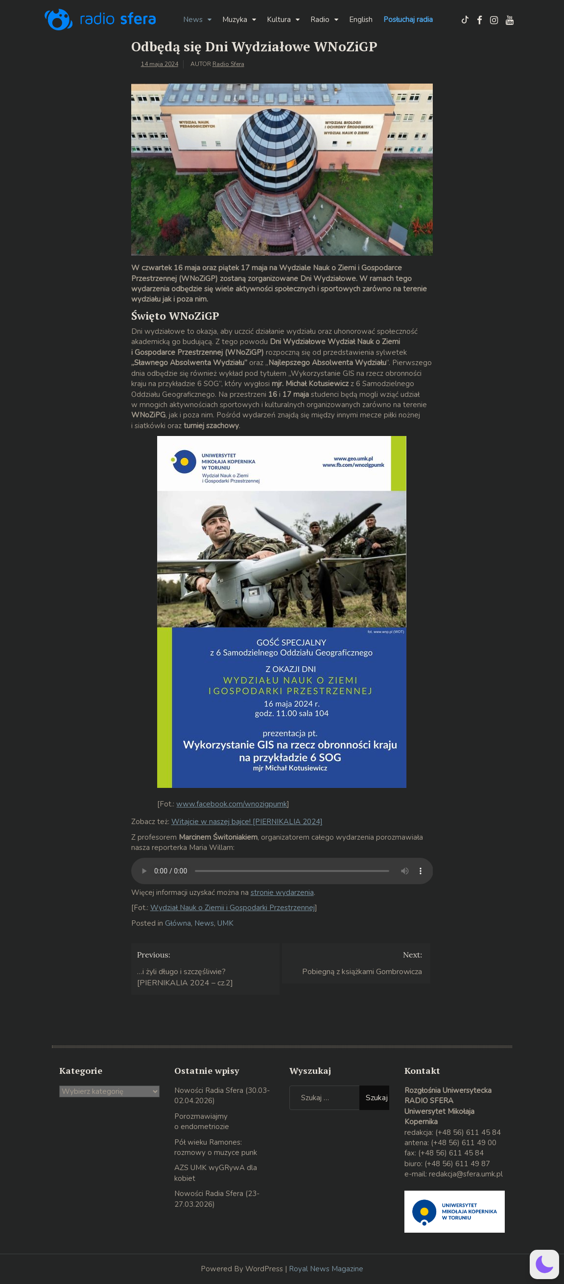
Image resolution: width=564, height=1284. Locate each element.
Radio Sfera (228, 64)
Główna (178, 923)
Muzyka (234, 19)
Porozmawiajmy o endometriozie (201, 1121)
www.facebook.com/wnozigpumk (231, 804)
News (193, 19)
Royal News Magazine (326, 1269)
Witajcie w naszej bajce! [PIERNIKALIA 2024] (247, 822)
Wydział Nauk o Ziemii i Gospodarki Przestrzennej (232, 908)
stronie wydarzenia (282, 892)
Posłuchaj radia (408, 19)
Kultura (279, 19)
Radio (319, 19)
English (361, 19)
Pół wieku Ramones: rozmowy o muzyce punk (215, 1147)
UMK (225, 923)
